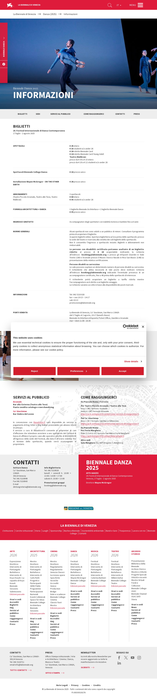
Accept (122, 371)
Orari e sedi (15, 599)
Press (137, 114)
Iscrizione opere (57, 575)
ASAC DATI (135, 596)
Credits (97, 685)
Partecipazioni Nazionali (36, 593)
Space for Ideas (37, 599)
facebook (119, 659)
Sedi (38, 114)
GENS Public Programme (35, 587)
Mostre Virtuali (137, 580)
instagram (139, 659)
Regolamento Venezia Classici (57, 571)
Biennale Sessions (14, 587)
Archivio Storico (138, 569)
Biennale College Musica (98, 582)
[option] (78, 508)
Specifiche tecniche (55, 579)
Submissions (15, 591)
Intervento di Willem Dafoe (117, 576)
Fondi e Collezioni (135, 584)
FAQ (12, 607)
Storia (37, 530)
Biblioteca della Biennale (138, 565)
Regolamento (56, 566)
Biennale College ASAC (138, 589)
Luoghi (45, 530)
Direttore (34, 564)
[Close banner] (143, 327)
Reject (34, 371)
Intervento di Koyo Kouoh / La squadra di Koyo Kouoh (17, 579)
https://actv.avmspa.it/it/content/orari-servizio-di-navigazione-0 (110, 414)
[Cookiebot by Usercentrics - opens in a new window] (125, 327)
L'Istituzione (8, 530)
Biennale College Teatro (118, 582)
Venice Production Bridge (55, 589)
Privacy (74, 685)
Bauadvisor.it (39, 422)
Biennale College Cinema (57, 598)
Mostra (33, 561)
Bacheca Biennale (72, 530)
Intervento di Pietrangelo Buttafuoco (15, 569)
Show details (131, 361)
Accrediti (14, 602)
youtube (132, 659)
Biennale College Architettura (37, 603)
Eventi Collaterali (37, 597)
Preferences (78, 371)
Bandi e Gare (111, 530)
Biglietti (22, 114)
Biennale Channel (139, 593)
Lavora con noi (139, 530)
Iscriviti (85, 667)
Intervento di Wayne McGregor (78, 576)
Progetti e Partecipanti (35, 582)
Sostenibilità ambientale (93, 530)
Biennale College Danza (78, 582)
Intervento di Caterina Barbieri (98, 576)
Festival (74, 561)
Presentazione (138, 561)
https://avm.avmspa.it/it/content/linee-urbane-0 (102, 436)
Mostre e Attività (138, 572)
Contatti (120, 114)
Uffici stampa (52, 672)
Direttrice (14, 564)
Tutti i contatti (18, 670)
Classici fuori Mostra (56, 603)
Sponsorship (56, 530)
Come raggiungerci (94, 114)
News (134, 607)
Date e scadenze (57, 594)
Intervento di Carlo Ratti (36, 576)
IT (119, 5)
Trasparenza (125, 530)
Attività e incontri (139, 577)
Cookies (86, 685)
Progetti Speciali (138, 574)
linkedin (119, 664)
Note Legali (62, 685)
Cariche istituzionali (24, 530)
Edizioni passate (17, 594)
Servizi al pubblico (60, 114)
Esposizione (15, 561)
